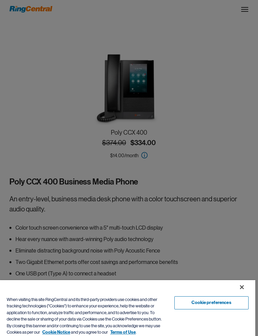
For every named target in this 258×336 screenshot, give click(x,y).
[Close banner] (242, 287)
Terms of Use (123, 332)
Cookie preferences (211, 302)
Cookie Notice (56, 332)
